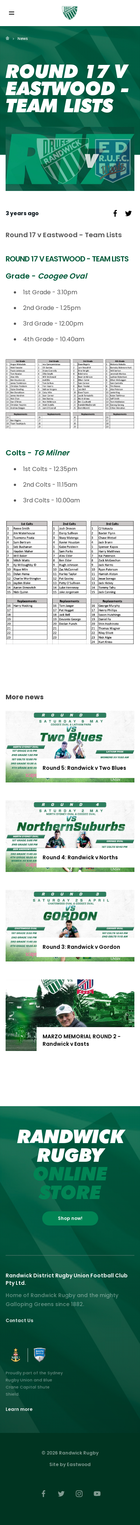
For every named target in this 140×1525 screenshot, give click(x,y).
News (23, 38)
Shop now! (70, 1218)
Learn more (19, 1409)
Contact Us (19, 1320)
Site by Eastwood (70, 1464)
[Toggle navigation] (11, 13)
